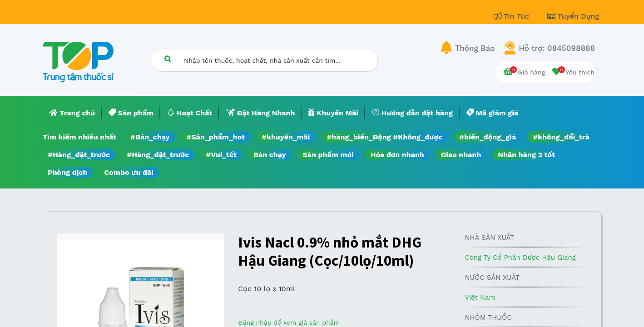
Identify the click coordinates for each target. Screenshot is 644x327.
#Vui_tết (221, 154)
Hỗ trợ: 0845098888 (557, 48)
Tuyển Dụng (573, 16)
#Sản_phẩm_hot (216, 137)
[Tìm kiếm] (167, 59)
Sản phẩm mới (328, 154)
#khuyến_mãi (286, 137)
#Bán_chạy (150, 137)
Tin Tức (513, 16)
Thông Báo (475, 48)
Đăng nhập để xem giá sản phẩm (289, 322)
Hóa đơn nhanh (397, 154)
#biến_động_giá (487, 137)
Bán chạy (269, 154)
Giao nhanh (461, 154)
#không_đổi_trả (561, 137)
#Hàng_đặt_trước (79, 154)
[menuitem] (72, 113)
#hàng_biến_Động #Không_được (384, 137)
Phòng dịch (67, 172)
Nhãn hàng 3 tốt (526, 154)
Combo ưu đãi (129, 172)
